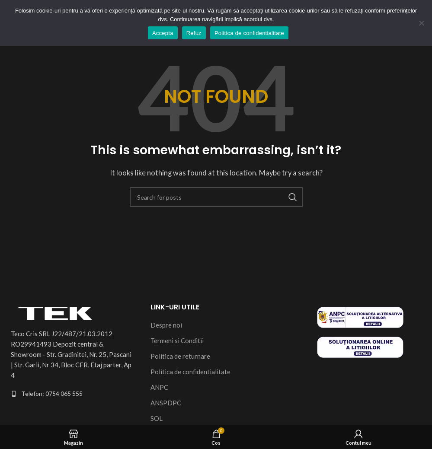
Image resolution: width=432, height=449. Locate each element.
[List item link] (72, 393)
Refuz (194, 33)
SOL (156, 418)
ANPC (159, 387)
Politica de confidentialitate (190, 372)
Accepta (162, 33)
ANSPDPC (165, 403)
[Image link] (58, 312)
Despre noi (166, 325)
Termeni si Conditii (177, 340)
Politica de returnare (180, 356)
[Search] (216, 197)
